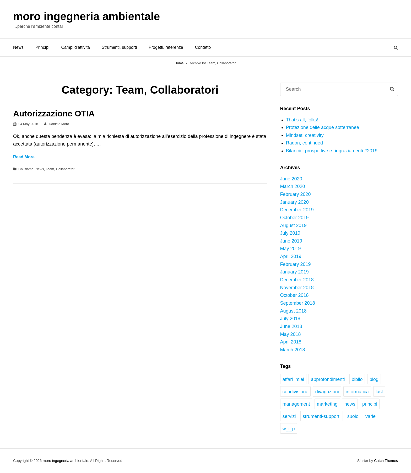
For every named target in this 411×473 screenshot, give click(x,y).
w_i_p (288, 428)
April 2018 (290, 342)
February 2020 (295, 194)
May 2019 (290, 248)
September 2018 (297, 303)
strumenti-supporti (321, 416)
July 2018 (290, 318)
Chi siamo (26, 169)
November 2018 (297, 287)
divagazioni (327, 391)
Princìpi (42, 47)
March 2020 (292, 186)
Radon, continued (304, 143)
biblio (357, 379)
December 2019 (297, 209)
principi (369, 404)
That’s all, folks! (302, 119)
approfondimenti (328, 379)
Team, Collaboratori (60, 169)
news (349, 404)
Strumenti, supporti (119, 47)
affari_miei (293, 379)
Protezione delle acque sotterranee (322, 127)
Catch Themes (386, 461)
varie (370, 416)
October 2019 (294, 217)
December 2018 (297, 279)
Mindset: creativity (305, 135)
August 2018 (293, 311)
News (18, 47)
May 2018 (290, 334)
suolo (353, 416)
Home (179, 63)
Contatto (203, 47)
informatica (357, 391)
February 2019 (295, 264)
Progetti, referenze (166, 47)
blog (374, 379)
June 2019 (291, 241)
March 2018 (292, 349)
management (296, 404)
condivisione (295, 391)
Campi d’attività (75, 47)
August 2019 (293, 225)
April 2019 (290, 256)
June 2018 (291, 326)
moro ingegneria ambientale (86, 16)
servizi (289, 416)
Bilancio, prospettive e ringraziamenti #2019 (331, 150)
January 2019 (294, 272)
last (379, 391)
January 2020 (294, 202)
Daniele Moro (59, 124)
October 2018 (294, 295)
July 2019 (290, 233)
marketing (327, 404)
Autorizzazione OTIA (54, 113)
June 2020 (291, 178)
